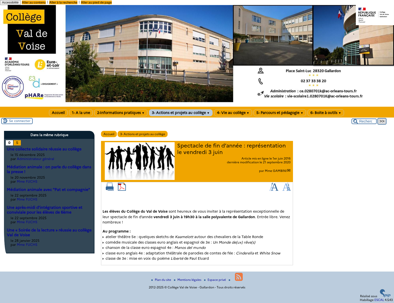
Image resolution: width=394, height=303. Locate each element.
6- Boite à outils (325, 112)
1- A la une (81, 112)
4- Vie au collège (233, 112)
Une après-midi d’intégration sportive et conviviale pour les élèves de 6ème (44, 210)
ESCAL (379, 300)
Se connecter (19, 121)
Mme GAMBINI (276, 171)
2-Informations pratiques (121, 112)
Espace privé (215, 280)
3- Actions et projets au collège (181, 112)
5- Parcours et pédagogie (279, 112)
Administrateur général (35, 159)
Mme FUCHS (27, 181)
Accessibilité (10, 2)
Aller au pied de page (96, 2)
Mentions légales (188, 280)
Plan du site (161, 280)
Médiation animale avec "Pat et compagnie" (48, 189)
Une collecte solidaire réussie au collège (44, 149)
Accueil (58, 112)
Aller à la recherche (63, 2)
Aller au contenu (34, 2)
